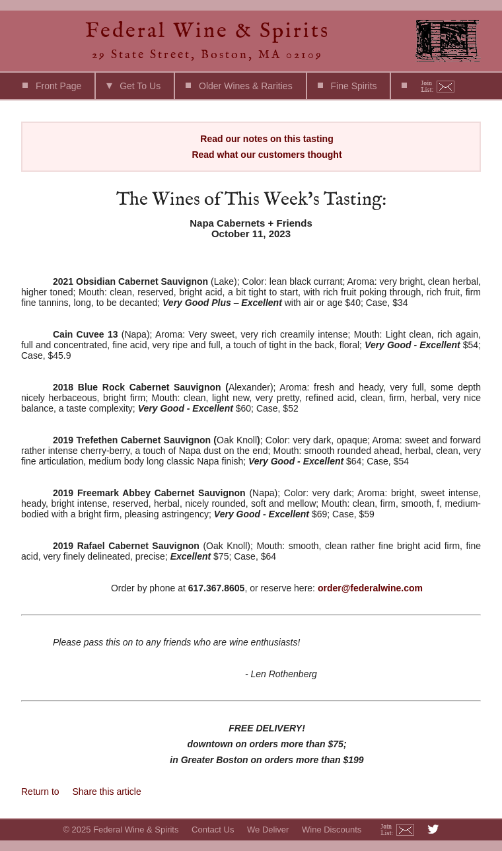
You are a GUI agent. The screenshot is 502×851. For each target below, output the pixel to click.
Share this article (106, 791)
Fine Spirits (354, 86)
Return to (41, 791)
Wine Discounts (331, 829)
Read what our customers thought (266, 154)
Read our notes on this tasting (266, 138)
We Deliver (268, 829)
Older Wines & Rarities (246, 86)
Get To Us (140, 86)
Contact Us (213, 829)
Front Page (58, 86)
